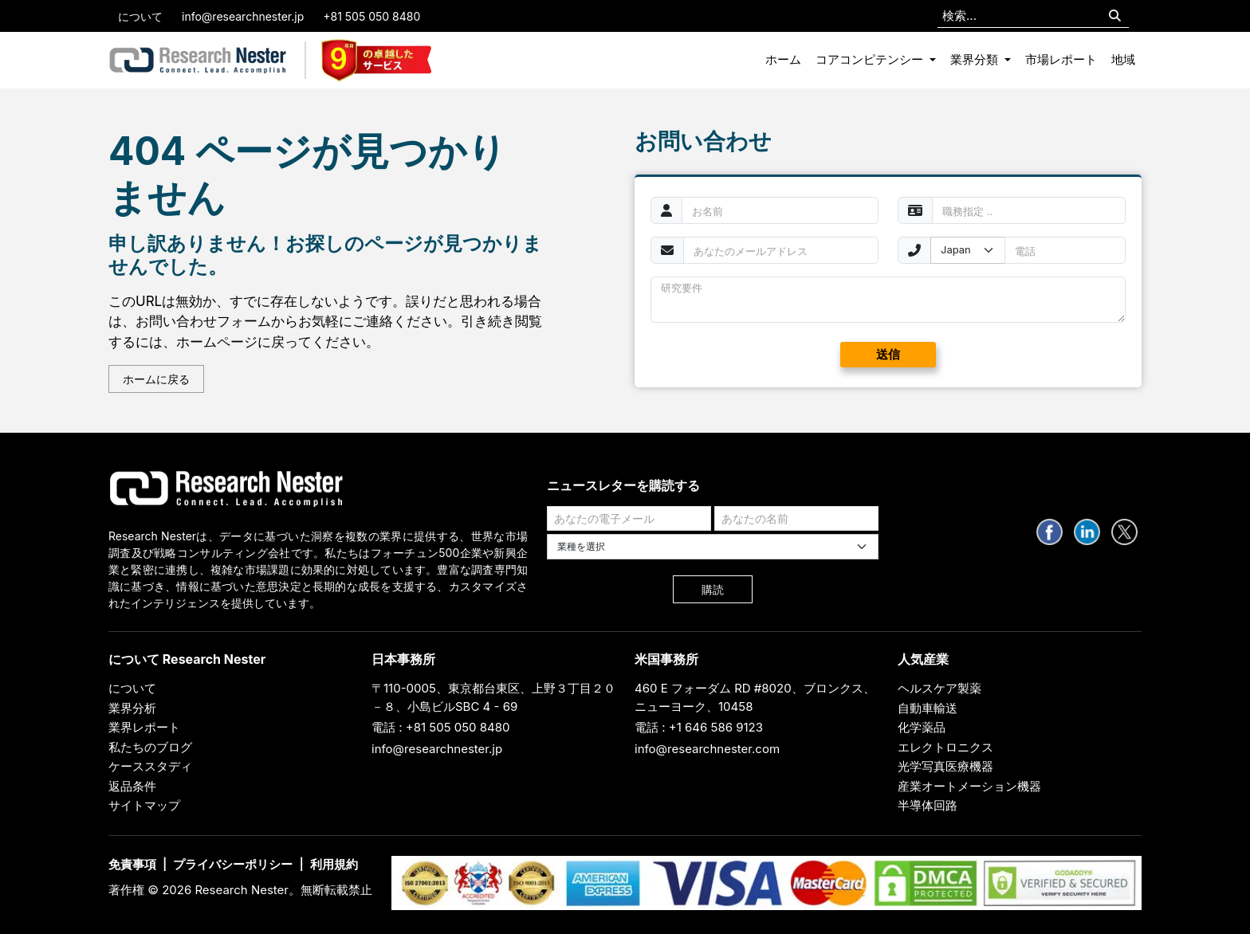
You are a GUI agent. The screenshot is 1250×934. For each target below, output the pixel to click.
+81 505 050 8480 (371, 16)
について (140, 16)
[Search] (1115, 16)
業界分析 (132, 708)
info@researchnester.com (707, 748)
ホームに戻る (156, 379)
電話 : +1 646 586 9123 (699, 727)
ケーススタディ (150, 766)
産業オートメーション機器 (969, 786)
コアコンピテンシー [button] (871, 59)
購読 (713, 589)
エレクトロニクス (945, 747)
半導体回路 (927, 805)
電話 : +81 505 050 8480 (440, 727)
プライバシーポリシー (233, 864)
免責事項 (132, 864)
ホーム (783, 59)
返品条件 (132, 786)
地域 (1123, 59)
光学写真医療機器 (945, 766)
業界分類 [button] (975, 59)
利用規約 (334, 864)
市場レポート (1061, 59)
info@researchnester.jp (243, 16)
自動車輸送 (927, 708)
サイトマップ (144, 805)
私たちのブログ (150, 747)
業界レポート (144, 727)
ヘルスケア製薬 (939, 688)
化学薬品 (921, 727)
